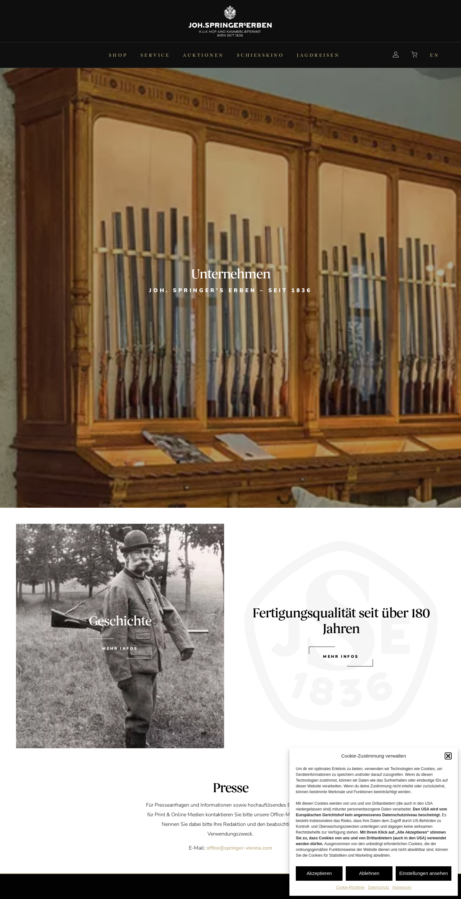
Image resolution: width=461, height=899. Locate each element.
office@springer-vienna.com (239, 848)
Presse (231, 788)
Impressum (401, 887)
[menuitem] (98, 55)
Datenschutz (378, 887)
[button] (448, 756)
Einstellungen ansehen (423, 873)
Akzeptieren (319, 873)
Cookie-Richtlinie (350, 887)
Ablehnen (369, 873)
